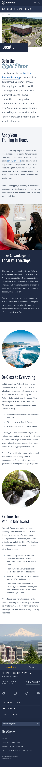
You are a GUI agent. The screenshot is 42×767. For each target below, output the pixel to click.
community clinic (14, 160)
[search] (38, 724)
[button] (35, 3)
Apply (31, 667)
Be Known (9, 732)
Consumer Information (11, 743)
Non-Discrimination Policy (12, 746)
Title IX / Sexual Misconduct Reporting (17, 750)
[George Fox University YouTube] (38, 693)
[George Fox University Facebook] (4, 693)
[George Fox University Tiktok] (27, 693)
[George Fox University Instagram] (15, 693)
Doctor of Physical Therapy (16, 9)
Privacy (5, 739)
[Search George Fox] (19, 724)
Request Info (10, 667)
